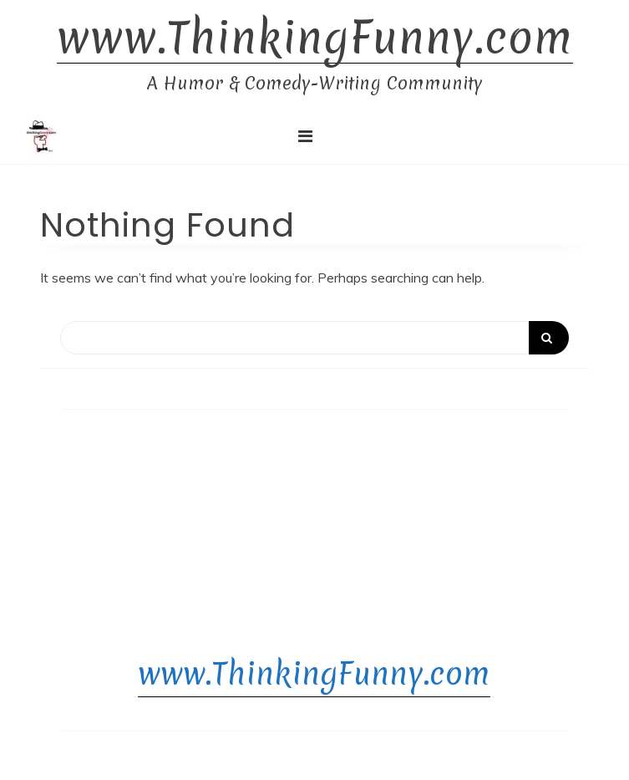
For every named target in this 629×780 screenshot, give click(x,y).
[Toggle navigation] (305, 136)
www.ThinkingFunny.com (315, 38)
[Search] (314, 337)
